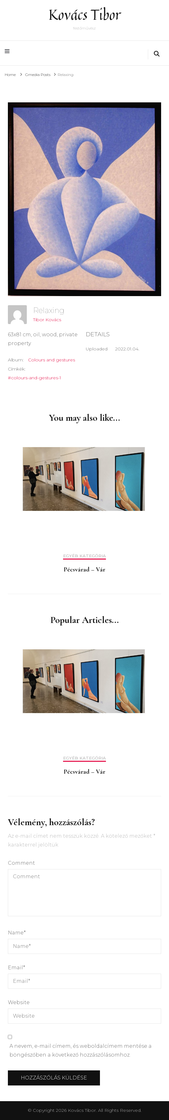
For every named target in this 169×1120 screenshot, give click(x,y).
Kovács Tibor (85, 14)
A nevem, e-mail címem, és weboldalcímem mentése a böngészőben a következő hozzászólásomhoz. (80, 1050)
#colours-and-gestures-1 (34, 378)
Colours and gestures (51, 360)
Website (19, 1002)
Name (17, 933)
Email (16, 968)
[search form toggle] (157, 54)
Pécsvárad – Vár (84, 569)
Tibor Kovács (47, 319)
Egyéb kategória (84, 556)
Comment (21, 863)
